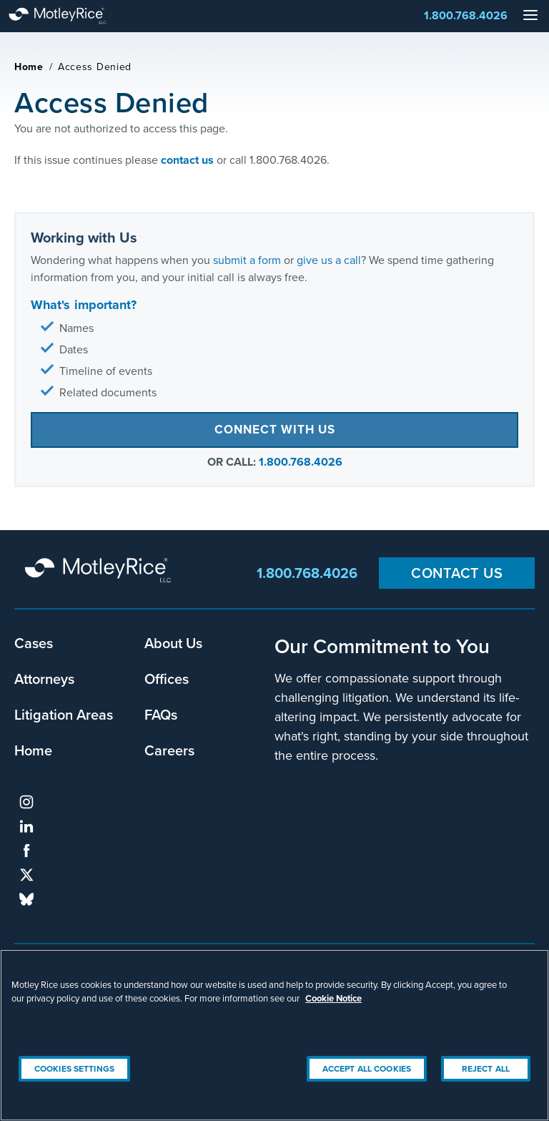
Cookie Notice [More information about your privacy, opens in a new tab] (333, 998)
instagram (26, 802)
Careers (169, 750)
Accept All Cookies (366, 1068)
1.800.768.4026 (466, 15)
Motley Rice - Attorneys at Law (71, 16)
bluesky (26, 899)
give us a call (329, 260)
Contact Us (457, 572)
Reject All (486, 1068)
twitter (26, 875)
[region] (274, 1035)
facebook (26, 850)
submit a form (247, 260)
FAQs (160, 714)
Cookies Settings (74, 1068)
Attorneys (44, 678)
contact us (187, 160)
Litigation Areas (63, 714)
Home (29, 66)
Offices (166, 678)
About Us (173, 642)
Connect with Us (274, 429)
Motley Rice (100, 571)
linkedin (26, 826)
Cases (33, 642)
